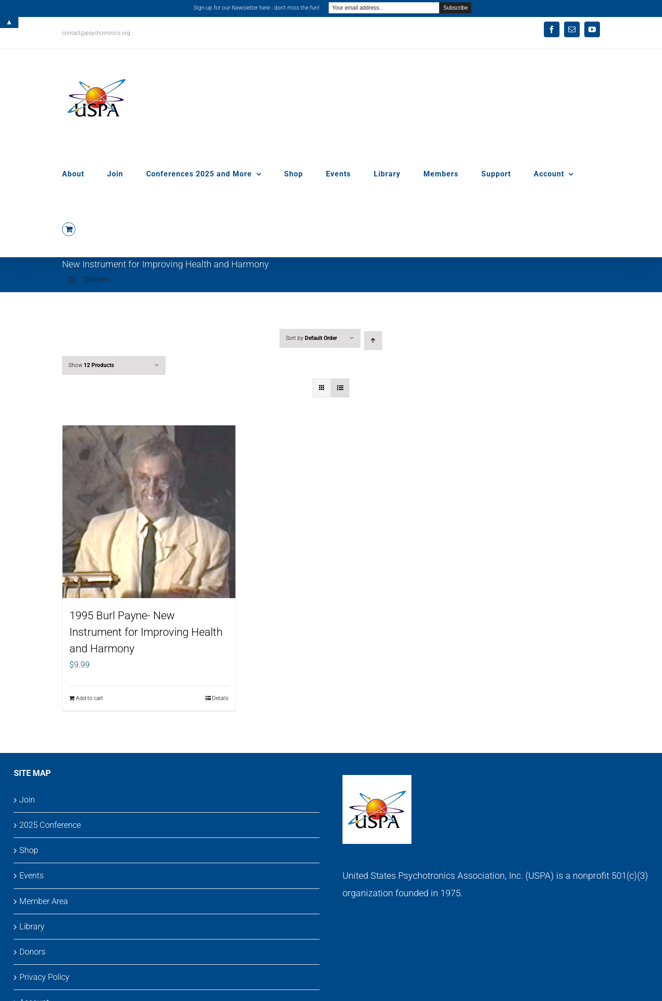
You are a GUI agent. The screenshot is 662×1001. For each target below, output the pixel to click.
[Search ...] (331, 280)
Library (32, 926)
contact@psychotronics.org (96, 33)
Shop (28, 850)
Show (91, 365)
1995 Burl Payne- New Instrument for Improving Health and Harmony (146, 632)
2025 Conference (50, 825)
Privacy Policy (44, 977)
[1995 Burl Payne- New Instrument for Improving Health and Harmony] (149, 511)
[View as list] (340, 388)
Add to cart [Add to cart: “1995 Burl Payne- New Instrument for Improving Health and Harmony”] (89, 698)
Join (27, 799)
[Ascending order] (373, 340)
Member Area (43, 901)
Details (220, 698)
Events (31, 875)
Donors (32, 951)
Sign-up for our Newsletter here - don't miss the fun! (257, 8)
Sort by (311, 338)
